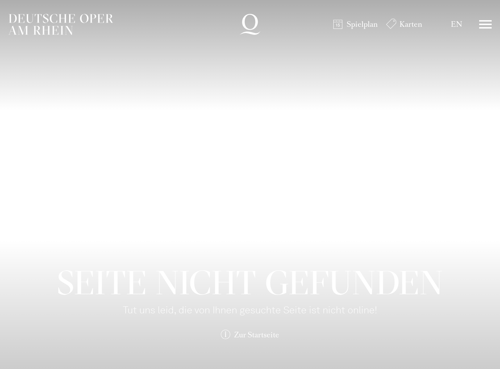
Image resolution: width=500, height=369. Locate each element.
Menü (485, 24)
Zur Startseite (256, 335)
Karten (410, 24)
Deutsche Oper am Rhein (60, 24)
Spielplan (362, 24)
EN (456, 24)
